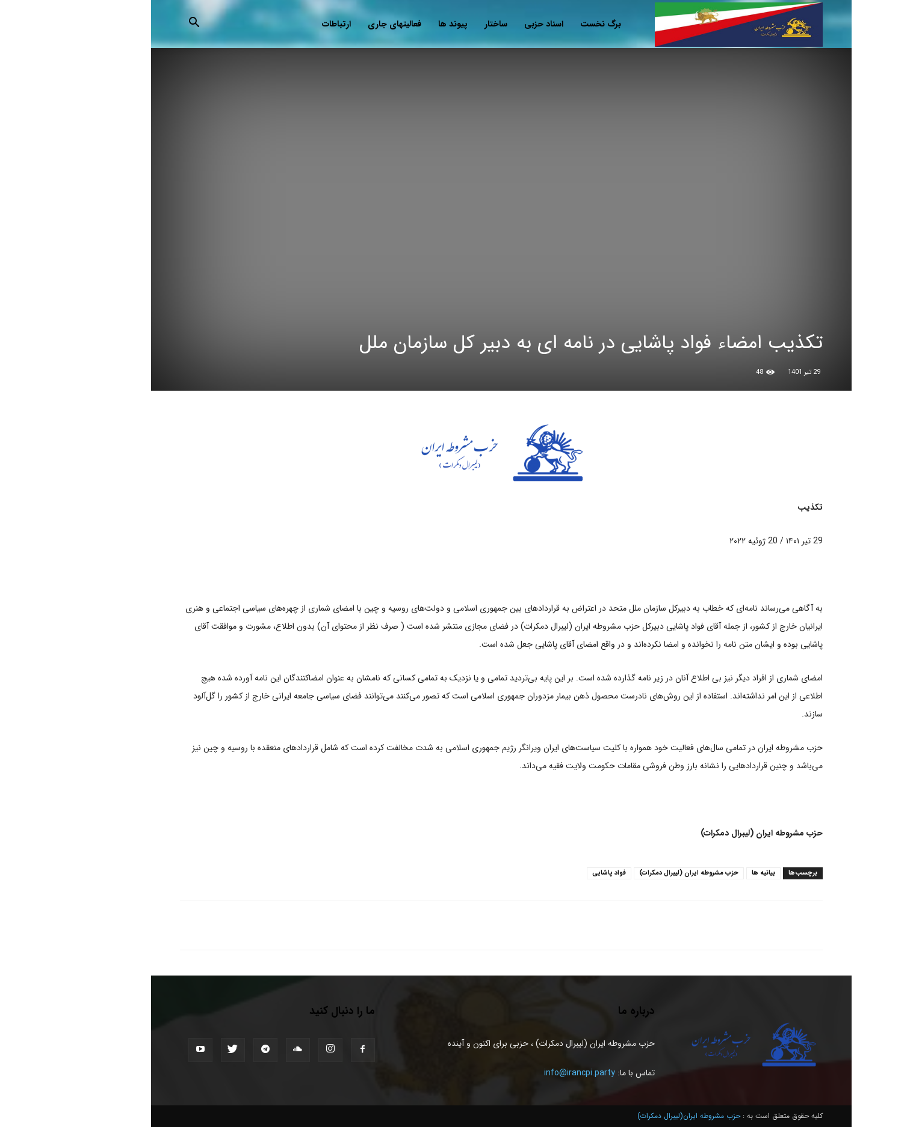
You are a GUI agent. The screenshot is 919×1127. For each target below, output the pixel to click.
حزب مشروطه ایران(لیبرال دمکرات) (647, 1116)
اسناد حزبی (502, 24)
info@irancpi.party (538, 1073)
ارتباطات (294, 24)
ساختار (454, 24)
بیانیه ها (722, 873)
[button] (152, 24)
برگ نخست (559, 24)
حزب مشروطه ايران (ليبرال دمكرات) (647, 873)
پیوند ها (411, 24)
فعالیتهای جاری (353, 24)
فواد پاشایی (567, 873)
